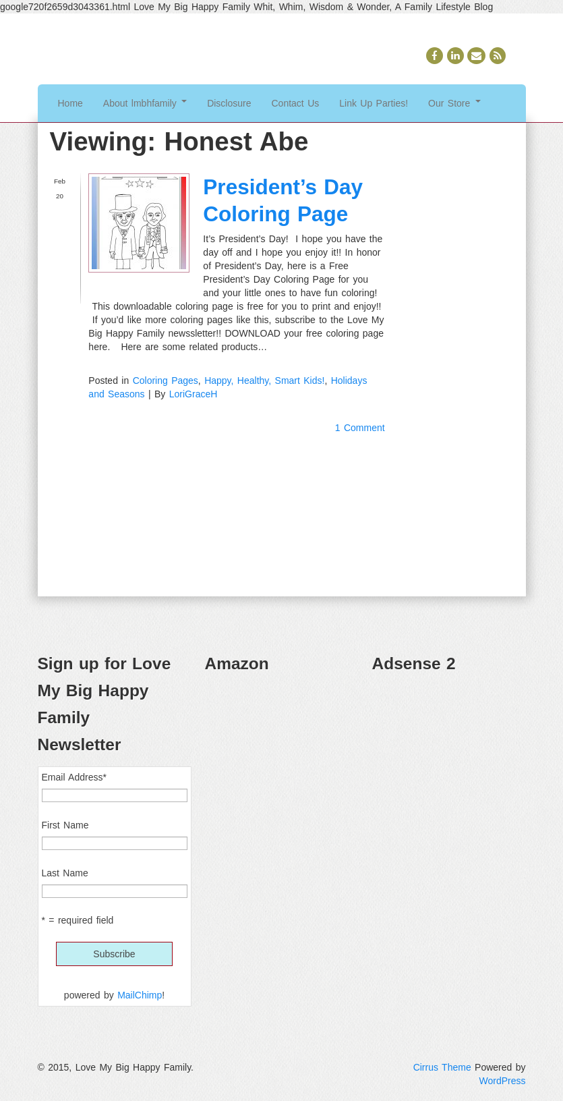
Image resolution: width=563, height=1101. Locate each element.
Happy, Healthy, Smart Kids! (264, 380)
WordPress (502, 1080)
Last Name (65, 873)
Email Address (74, 777)
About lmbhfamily (145, 103)
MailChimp (139, 995)
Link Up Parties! (373, 103)
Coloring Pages (165, 380)
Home (70, 103)
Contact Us (296, 103)
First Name (65, 825)
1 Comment (360, 427)
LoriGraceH (193, 394)
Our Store (454, 103)
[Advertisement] (449, 752)
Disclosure (229, 103)
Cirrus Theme (442, 1067)
